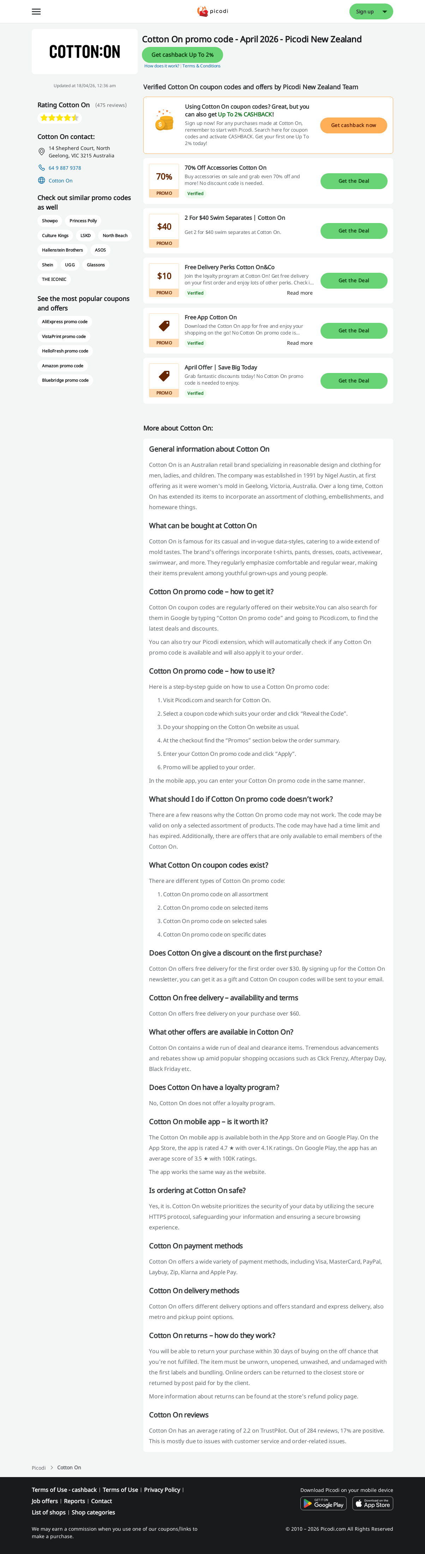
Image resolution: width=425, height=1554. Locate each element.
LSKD (85, 236)
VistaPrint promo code (64, 336)
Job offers (45, 1501)
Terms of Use (120, 1490)
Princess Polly (83, 221)
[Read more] (300, 292)
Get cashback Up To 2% (182, 55)
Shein (47, 265)
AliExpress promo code (65, 322)
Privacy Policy (162, 1490)
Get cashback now (353, 125)
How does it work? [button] (161, 66)
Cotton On (61, 180)
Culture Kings (55, 236)
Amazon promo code (62, 366)
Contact (101, 1501)
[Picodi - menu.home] (212, 11)
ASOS (100, 250)
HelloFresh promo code (65, 351)
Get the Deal (354, 180)
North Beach (115, 236)
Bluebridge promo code (65, 380)
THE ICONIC (54, 279)
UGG (69, 265)
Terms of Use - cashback (64, 1490)
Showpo (50, 221)
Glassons (96, 265)
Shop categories (93, 1512)
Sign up (365, 11)
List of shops (49, 1512)
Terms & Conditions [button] (201, 66)
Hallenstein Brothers (62, 250)
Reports (74, 1501)
